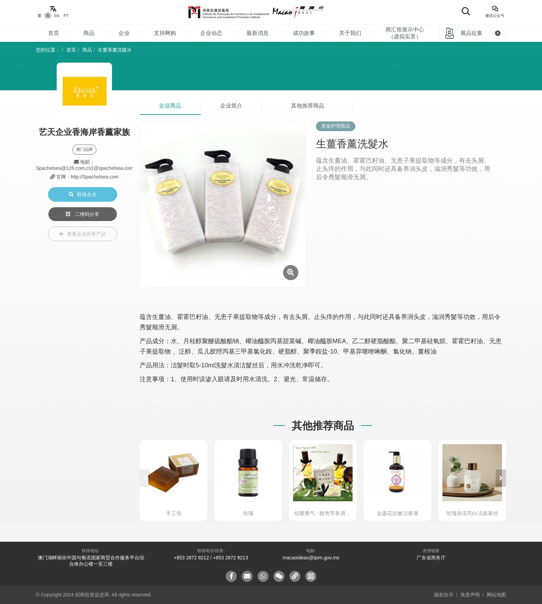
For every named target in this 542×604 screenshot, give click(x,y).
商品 (88, 33)
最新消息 (257, 33)
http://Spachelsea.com (95, 177)
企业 (124, 33)
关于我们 (350, 33)
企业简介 (231, 106)
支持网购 (165, 33)
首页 (53, 33)
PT (66, 15)
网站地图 (496, 594)
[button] (501, 478)
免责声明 (470, 594)
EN (56, 15)
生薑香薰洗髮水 (115, 50)
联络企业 (82, 194)
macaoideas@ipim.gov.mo (311, 557)
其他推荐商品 (307, 106)
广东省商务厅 (431, 557)
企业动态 (211, 33)
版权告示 (444, 594)
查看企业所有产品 (82, 234)
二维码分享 (82, 214)
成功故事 (304, 33)
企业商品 (170, 106)
